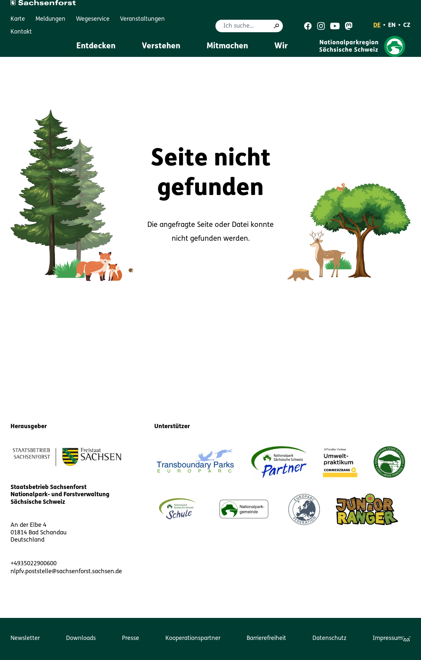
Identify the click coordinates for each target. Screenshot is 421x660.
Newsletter (25, 638)
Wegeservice (93, 19)
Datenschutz (329, 638)
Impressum (388, 638)
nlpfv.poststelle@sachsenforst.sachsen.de (66, 572)
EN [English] (392, 25)
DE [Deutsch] (377, 25)
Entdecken (95, 46)
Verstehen (161, 46)
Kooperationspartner (192, 638)
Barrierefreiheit (266, 638)
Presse (130, 638)
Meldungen (50, 19)
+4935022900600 (34, 564)
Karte (18, 19)
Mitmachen (227, 46)
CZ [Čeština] (406, 25)
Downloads (81, 638)
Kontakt (21, 32)
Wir (281, 46)
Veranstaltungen (142, 19)
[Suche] (276, 26)
